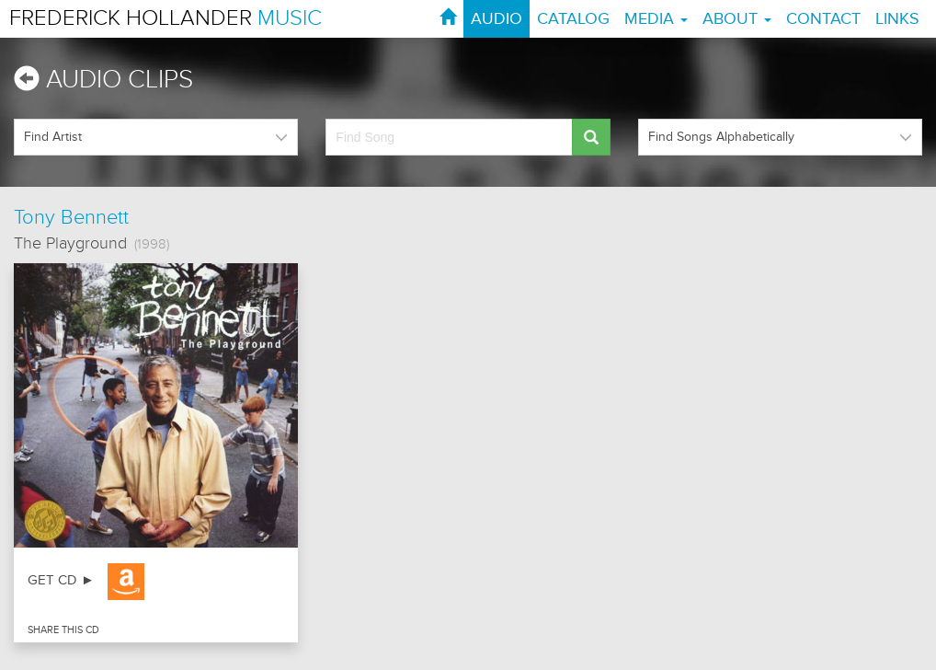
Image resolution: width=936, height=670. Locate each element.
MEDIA (656, 19)
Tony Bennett (71, 217)
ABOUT (736, 19)
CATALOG (573, 19)
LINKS (897, 19)
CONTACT (823, 19)
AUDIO (496, 19)
